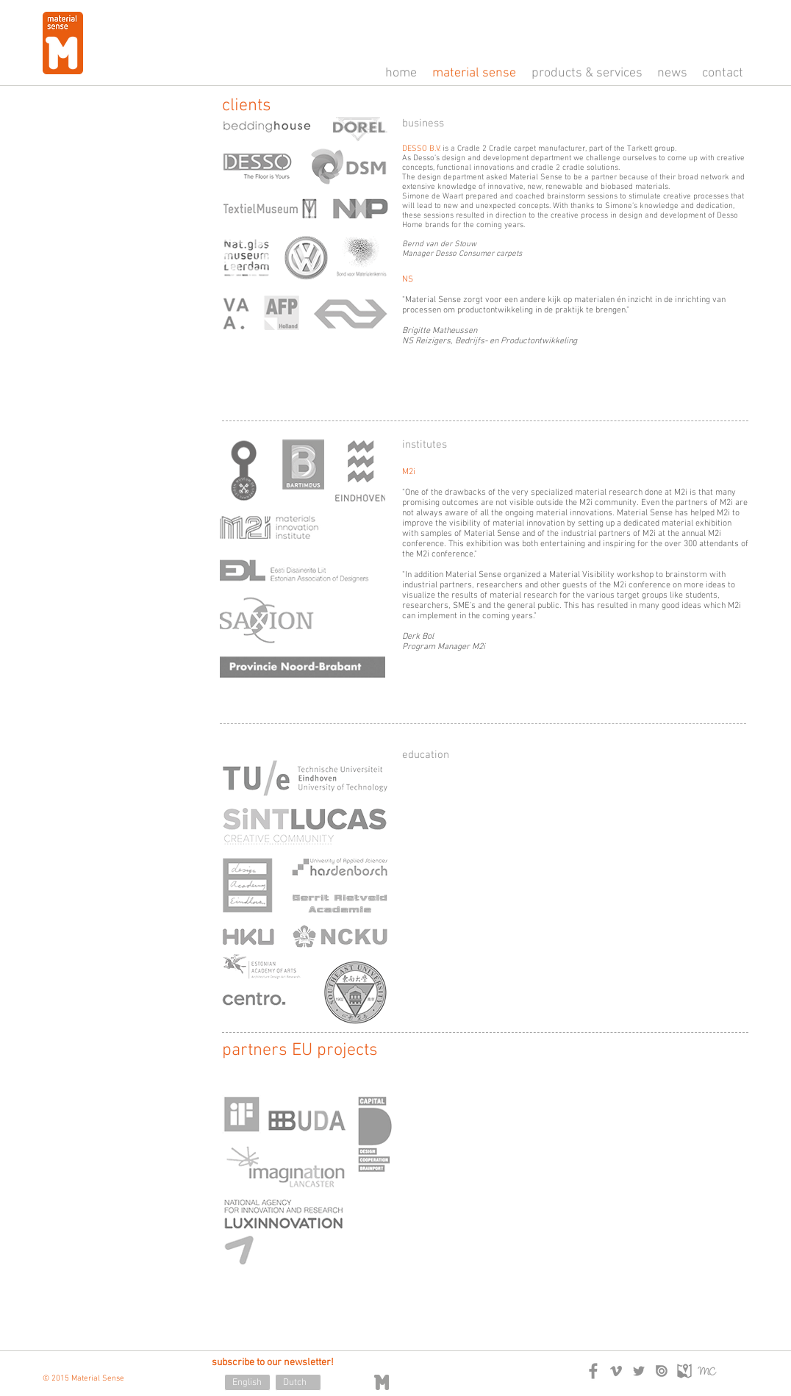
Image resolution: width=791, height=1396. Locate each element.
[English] (247, 1382)
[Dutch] (298, 1382)
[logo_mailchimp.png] (707, 1371)
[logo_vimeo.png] (616, 1371)
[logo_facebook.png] (593, 1371)
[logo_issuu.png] (662, 1371)
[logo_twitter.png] (639, 1371)
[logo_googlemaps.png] (684, 1371)
